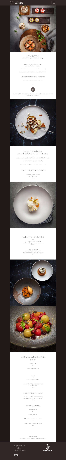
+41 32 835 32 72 (17, 448)
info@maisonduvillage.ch (19, 450)
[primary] (54, 2)
